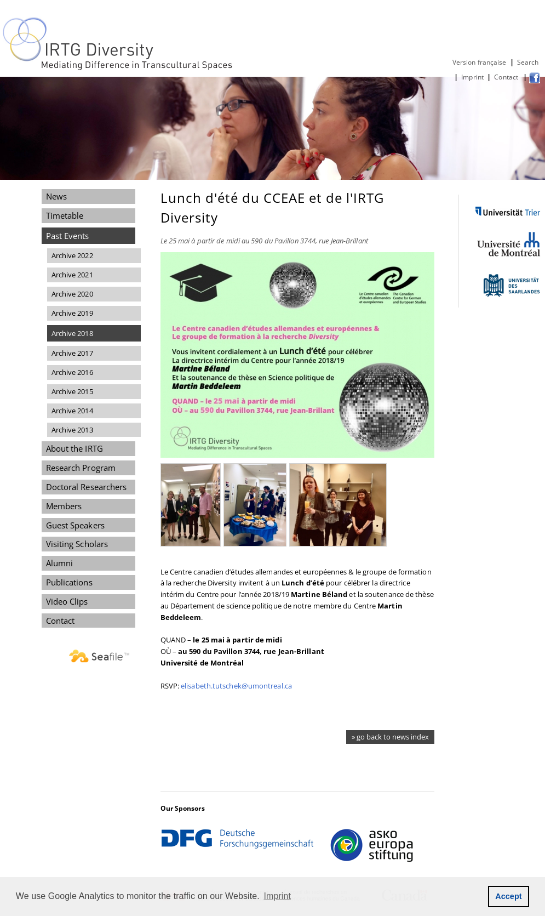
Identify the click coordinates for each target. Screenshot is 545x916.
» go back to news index (390, 737)
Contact (506, 77)
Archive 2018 (72, 333)
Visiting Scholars (77, 543)
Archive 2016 (72, 372)
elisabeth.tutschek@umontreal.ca (236, 686)
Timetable (65, 215)
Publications (69, 582)
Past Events (67, 235)
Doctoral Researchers (86, 486)
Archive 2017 (72, 353)
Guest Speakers (75, 525)
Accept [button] (508, 896)
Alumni (59, 562)
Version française (479, 62)
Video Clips (67, 601)
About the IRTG (74, 448)
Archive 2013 (72, 430)
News (56, 196)
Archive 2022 (72, 255)
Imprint (472, 77)
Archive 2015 (72, 391)
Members (64, 505)
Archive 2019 (72, 313)
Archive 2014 (72, 411)
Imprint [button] (277, 896)
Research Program (81, 467)
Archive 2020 (72, 294)
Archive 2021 (72, 275)
